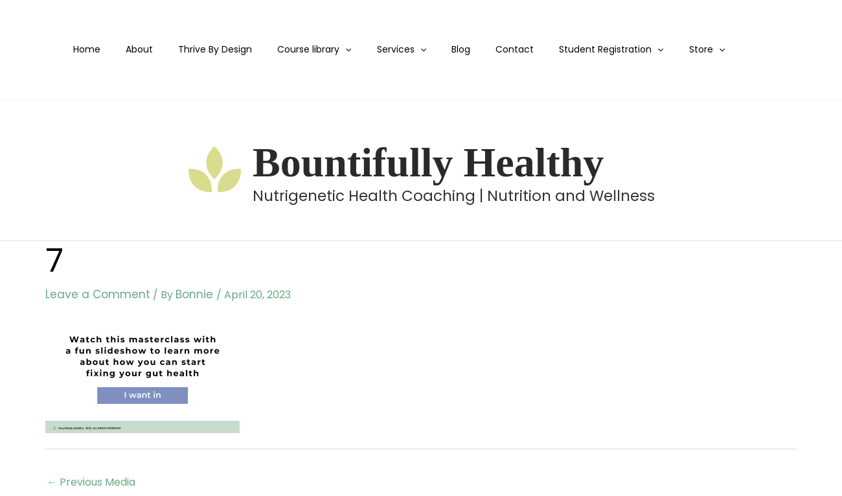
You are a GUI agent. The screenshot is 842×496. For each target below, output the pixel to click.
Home (99, 49)
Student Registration (573, 49)
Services (385, 49)
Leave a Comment (92, 294)
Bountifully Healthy (428, 162)
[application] (337, 49)
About (145, 49)
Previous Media (91, 480)
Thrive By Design (214, 49)
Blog (437, 49)
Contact (484, 49)
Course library (306, 49)
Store (662, 49)
